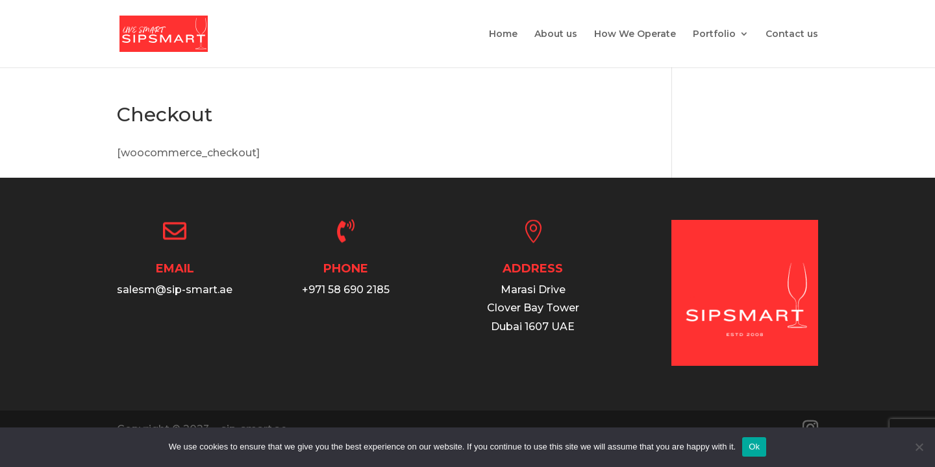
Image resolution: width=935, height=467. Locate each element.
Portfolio (714, 34)
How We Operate (635, 34)
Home (503, 34)
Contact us (792, 34)
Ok (754, 446)
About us (555, 34)
